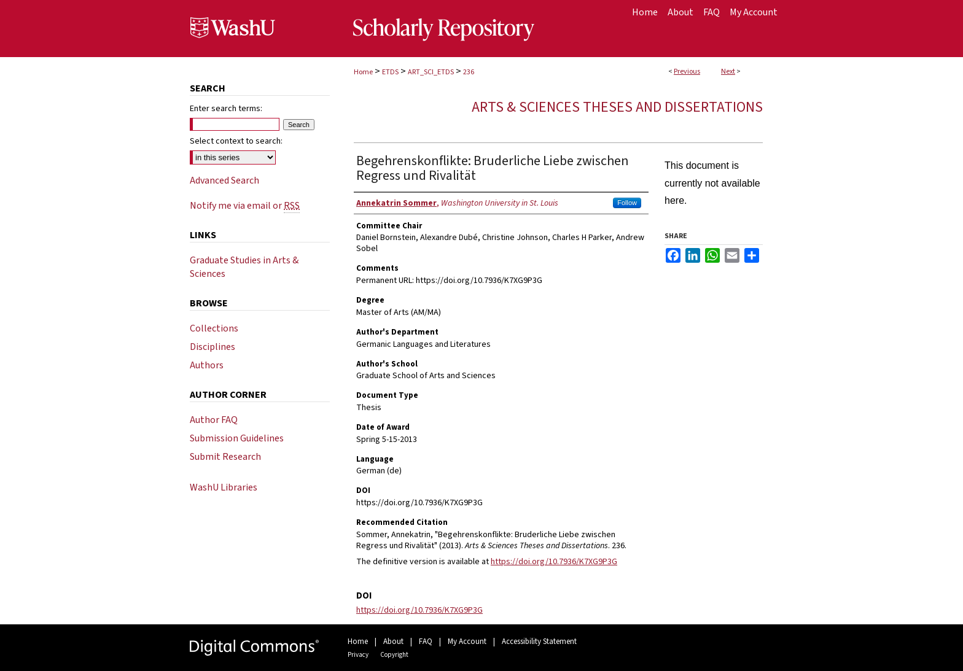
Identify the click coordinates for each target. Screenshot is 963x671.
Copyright (394, 654)
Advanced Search (224, 180)
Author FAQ (214, 420)
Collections (214, 328)
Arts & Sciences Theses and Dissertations (617, 107)
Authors (207, 365)
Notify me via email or (245, 205)
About (393, 641)
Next (728, 71)
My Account (467, 641)
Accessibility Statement (539, 641)
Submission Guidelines (237, 438)
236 (468, 72)
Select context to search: (236, 141)
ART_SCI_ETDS (431, 72)
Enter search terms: (226, 109)
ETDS (390, 72)
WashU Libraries (223, 487)
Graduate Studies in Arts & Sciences (244, 267)
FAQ (425, 641)
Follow (627, 202)
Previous (687, 71)
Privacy (358, 654)
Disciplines (212, 347)
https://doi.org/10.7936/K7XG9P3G (554, 562)
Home (363, 72)
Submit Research (225, 456)
